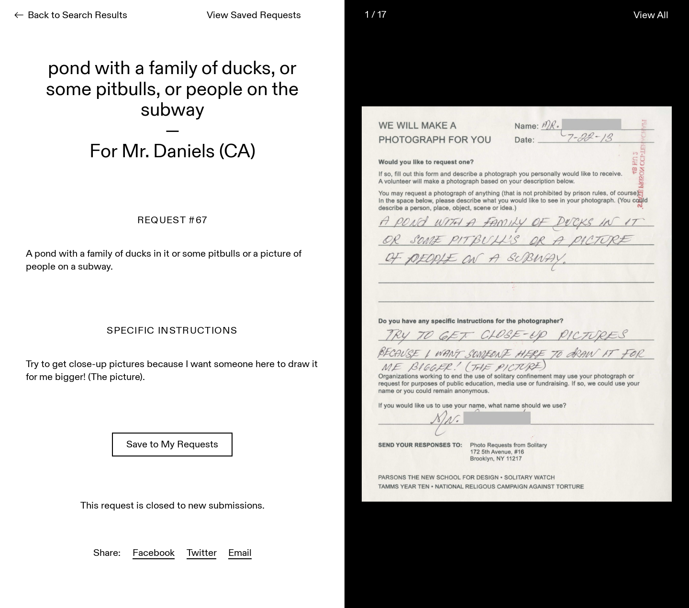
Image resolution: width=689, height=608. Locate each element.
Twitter (201, 553)
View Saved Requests (254, 16)
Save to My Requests (172, 445)
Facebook (154, 553)
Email (240, 553)
